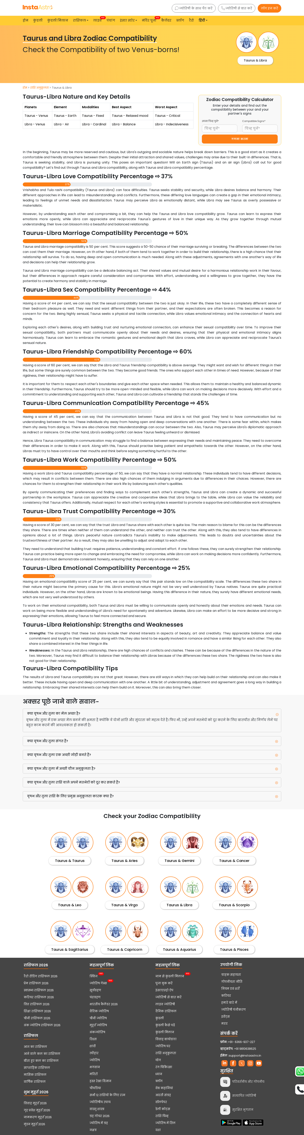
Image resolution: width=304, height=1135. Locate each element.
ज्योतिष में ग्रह (99, 1123)
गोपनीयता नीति (231, 982)
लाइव (98, 19)
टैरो (191, 20)
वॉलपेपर (161, 1102)
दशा (158, 1130)
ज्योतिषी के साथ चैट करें (193, 8)
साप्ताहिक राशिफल (37, 1068)
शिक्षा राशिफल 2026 (37, 1011)
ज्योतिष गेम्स (98, 982)
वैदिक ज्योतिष (99, 1011)
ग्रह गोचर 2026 (100, 1116)
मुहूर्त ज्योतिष (98, 1025)
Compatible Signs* (254, 121)
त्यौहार (94, 1053)
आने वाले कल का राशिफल (42, 1054)
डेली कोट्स (162, 1109)
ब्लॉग (180, 20)
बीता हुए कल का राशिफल (41, 1061)
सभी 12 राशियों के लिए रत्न (107, 1095)
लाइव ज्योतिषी (165, 1004)
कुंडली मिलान (57, 20)
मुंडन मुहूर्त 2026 (34, 1124)
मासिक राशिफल (35, 1075)
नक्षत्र (93, 1130)
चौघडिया (95, 1088)
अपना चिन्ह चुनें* (210, 121)
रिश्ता (93, 1039)
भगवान (95, 1067)
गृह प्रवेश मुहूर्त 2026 (37, 1110)
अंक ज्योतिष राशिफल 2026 (42, 1025)
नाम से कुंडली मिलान (169, 976)
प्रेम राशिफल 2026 (36, 983)
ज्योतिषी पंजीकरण (233, 1010)
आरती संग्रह (163, 1095)
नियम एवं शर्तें (230, 989)
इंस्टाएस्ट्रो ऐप (164, 990)
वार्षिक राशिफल (35, 1082)
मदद (224, 1024)
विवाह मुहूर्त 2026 (35, 1103)
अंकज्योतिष (97, 1032)
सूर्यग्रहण (95, 990)
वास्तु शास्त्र (97, 1109)
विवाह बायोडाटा (166, 1039)
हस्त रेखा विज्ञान (100, 1081)
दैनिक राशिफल (166, 1011)
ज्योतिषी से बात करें (236, 8)
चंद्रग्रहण (95, 997)
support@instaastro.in (245, 1056)
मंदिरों (94, 1074)
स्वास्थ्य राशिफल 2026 (39, 990)
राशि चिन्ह (162, 1116)
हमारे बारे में (229, 1003)
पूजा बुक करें (164, 983)
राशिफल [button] (79, 20)
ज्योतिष (95, 1060)
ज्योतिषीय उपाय (100, 1102)
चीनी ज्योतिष (98, 1018)
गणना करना (239, 139)
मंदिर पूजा (150, 19)
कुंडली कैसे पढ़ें (165, 1025)
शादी (93, 1046)
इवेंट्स (225, 1017)
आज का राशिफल (35, 1047)
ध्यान (158, 1074)
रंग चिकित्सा (163, 1067)
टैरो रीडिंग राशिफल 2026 (40, 976)
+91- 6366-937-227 (241, 1042)
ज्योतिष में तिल (165, 1123)
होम (25, 20)
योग (158, 1060)
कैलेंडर (166, 20)
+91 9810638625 (238, 1049)
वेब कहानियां (164, 1088)
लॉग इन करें (269, 8)
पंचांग (111, 20)
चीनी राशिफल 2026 (37, 1018)
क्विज (94, 976)
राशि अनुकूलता (39, 88)
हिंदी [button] (202, 20)
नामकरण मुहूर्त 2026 (38, 1117)
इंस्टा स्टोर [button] (127, 20)
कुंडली (37, 20)
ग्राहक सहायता (231, 975)
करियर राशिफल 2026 (39, 997)
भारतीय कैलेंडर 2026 (104, 1004)
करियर (226, 996)
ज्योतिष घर (162, 1046)
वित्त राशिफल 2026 (36, 1004)
